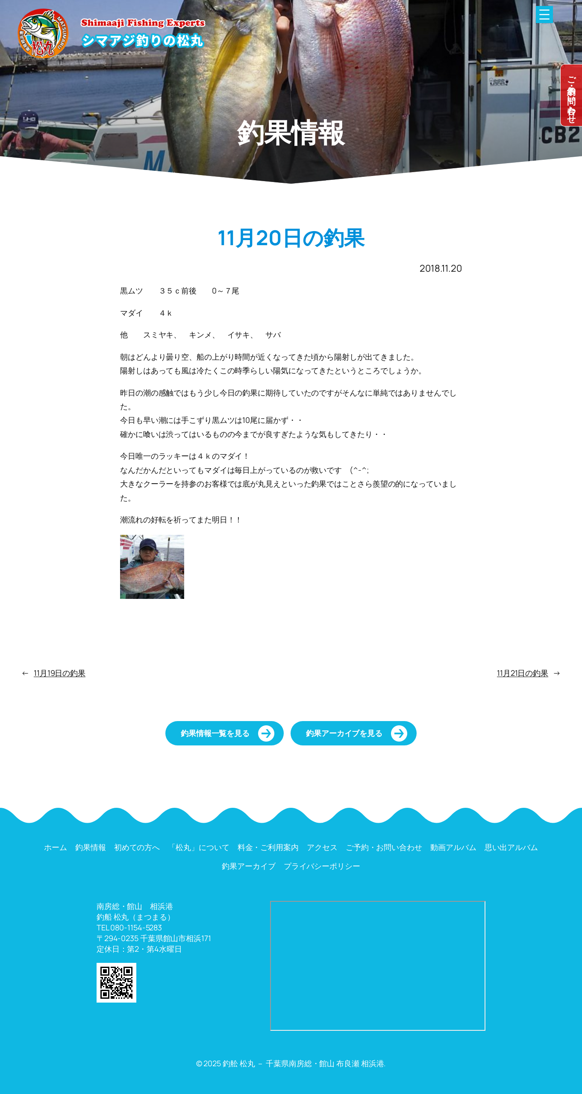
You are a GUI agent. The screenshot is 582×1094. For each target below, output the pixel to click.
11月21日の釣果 (522, 673)
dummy (571, 95)
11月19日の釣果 (59, 673)
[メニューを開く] (544, 14)
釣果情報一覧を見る (215, 733)
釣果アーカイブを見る (344, 733)
